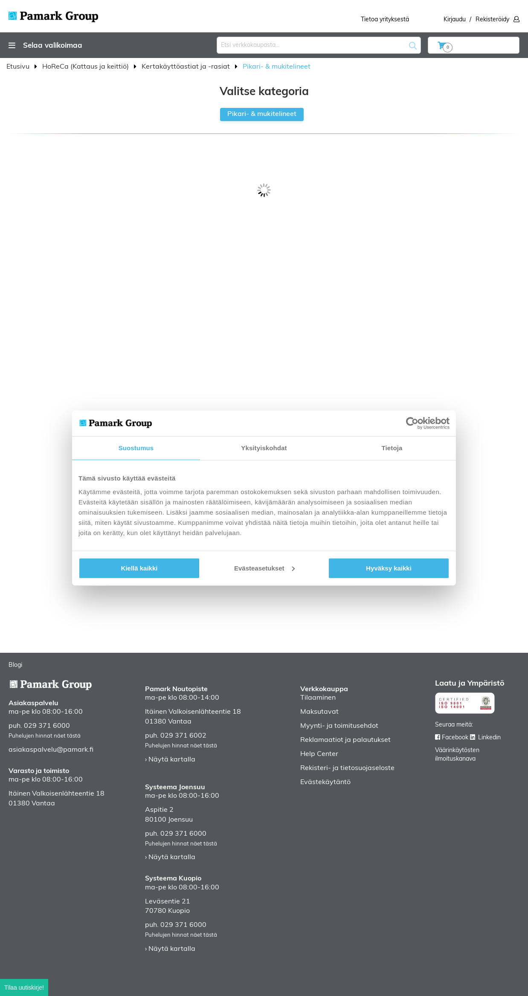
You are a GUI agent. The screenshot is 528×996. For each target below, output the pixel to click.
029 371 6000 (47, 726)
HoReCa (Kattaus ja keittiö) (86, 67)
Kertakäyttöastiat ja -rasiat (187, 67)
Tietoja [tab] (392, 448)
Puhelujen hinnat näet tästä (45, 736)
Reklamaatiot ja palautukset (345, 740)
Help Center (319, 754)
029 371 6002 (183, 736)
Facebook (455, 738)
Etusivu (18, 67)
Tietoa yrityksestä (385, 20)
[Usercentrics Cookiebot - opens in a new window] (412, 423)
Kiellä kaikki (139, 567)
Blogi (15, 665)
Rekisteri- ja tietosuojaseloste (347, 768)
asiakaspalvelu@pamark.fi (51, 750)
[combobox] (319, 45)
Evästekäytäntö (325, 782)
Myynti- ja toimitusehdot (339, 726)
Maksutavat (319, 712)
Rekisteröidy (492, 20)
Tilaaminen (318, 698)
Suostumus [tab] (136, 448)
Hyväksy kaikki (389, 567)
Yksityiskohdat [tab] (264, 448)
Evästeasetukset (264, 567)
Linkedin (489, 738)
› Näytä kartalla (170, 759)
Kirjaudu (455, 20)
